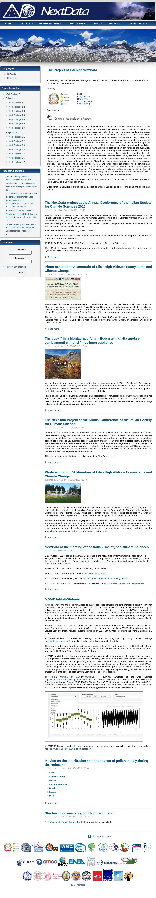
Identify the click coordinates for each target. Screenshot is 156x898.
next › (100, 836)
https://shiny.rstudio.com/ (57, 641)
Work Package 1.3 (17, 111)
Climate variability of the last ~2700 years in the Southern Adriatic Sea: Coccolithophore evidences (21, 227)
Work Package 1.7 (17, 128)
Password (20, 258)
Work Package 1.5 (17, 119)
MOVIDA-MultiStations (62, 599)
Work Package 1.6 (17, 123)
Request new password (16, 267)
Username (20, 249)
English (12, 74)
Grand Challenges (49, 23)
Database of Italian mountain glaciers (126, 583)
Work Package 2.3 (17, 145)
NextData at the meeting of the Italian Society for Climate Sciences (97, 547)
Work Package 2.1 (17, 137)
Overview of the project (95, 573)
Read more (53, 257)
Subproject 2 (11, 133)
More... (6, 235)
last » (108, 836)
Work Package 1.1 (17, 103)
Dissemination (135, 23)
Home (8, 23)
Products (113, 23)
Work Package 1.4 (17, 115)
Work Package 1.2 (17, 107)
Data (95, 23)
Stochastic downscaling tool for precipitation (80, 813)
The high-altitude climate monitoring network (107, 578)
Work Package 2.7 (17, 162)
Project (24, 23)
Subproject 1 (11, 98)
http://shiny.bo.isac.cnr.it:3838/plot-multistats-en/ (68, 679)
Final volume (76, 23)
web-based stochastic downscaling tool (66, 822)
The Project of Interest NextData (72, 70)
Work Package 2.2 (17, 141)
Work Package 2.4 (17, 149)
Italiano (11, 78)
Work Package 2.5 (17, 154)
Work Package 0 (13, 94)
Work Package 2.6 (17, 158)
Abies (52, 772)
